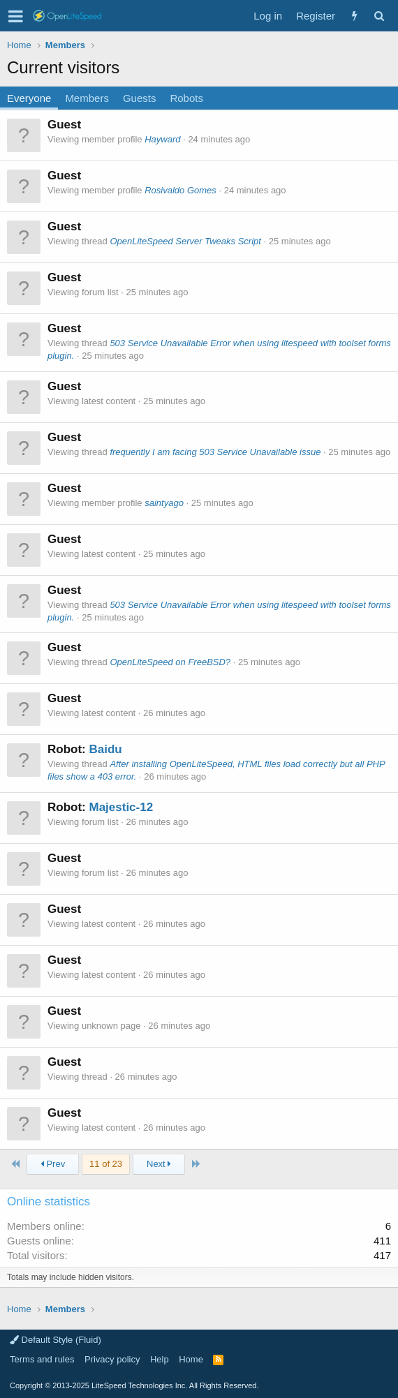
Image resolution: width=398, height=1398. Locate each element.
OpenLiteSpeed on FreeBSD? (170, 662)
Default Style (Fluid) (55, 1339)
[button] (16, 16)
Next (159, 1164)
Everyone (29, 98)
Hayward (162, 139)
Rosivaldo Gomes (180, 190)
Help (159, 1359)
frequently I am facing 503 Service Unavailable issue (215, 452)
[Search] (379, 16)
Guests (139, 98)
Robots (186, 98)
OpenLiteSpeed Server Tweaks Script (185, 241)
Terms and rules (42, 1359)
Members (87, 98)
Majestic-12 (121, 807)
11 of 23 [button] (105, 1164)
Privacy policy (112, 1359)
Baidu (105, 749)
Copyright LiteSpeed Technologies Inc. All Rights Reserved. (134, 1385)
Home (191, 1359)
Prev (52, 1164)
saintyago (164, 503)
